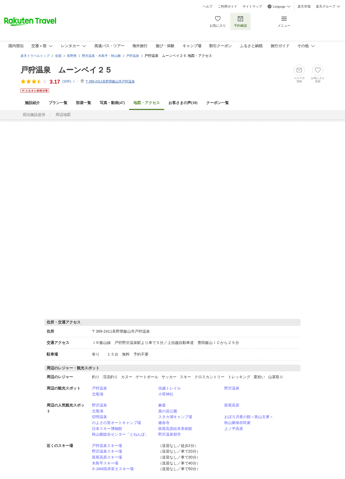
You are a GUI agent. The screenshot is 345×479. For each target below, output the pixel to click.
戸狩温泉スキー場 (107, 445)
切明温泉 (99, 417)
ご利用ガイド (227, 6)
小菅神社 (165, 394)
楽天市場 (304, 6)
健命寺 (164, 423)
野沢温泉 (231, 388)
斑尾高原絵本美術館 (175, 428)
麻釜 (162, 405)
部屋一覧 (83, 103)
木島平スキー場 (105, 463)
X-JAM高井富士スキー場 (113, 469)
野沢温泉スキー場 (107, 451)
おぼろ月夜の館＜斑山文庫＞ (248, 417)
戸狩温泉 (99, 388)
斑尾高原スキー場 (107, 457)
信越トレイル (169, 388)
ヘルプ (207, 6)
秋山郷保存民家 (237, 423)
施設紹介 (32, 103)
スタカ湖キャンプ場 (175, 417)
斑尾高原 (231, 405)
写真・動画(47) (112, 103)
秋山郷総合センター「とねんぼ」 (120, 434)
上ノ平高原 (233, 428)
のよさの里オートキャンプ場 (116, 423)
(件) (68, 81)
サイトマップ (252, 6)
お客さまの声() (182, 103)
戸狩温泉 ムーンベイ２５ (66, 70)
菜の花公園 (167, 411)
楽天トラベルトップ (35, 56)
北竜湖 (97, 394)
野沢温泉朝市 (169, 434)
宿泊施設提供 (34, 115)
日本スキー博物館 (107, 428)
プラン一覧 (58, 103)
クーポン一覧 (217, 103)
